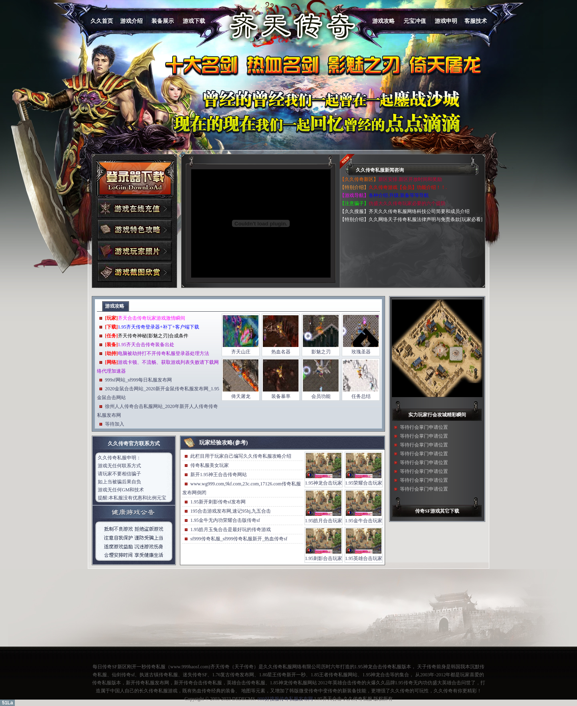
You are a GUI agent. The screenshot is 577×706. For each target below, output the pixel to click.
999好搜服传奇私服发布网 (285, 699)
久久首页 (102, 21)
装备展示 (162, 21)
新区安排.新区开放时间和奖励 (410, 179)
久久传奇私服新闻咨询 (380, 170)
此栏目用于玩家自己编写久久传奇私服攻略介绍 (240, 456)
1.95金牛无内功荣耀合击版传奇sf (225, 520)
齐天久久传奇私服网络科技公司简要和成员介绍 (419, 211)
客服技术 (475, 21)
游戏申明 (446, 21)
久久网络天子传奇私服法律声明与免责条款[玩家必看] (425, 219)
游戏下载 (194, 21)
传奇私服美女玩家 (209, 465)
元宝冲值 (414, 21)
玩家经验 (210, 443)
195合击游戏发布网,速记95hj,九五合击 (230, 511)
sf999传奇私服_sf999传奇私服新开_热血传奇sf (238, 539)
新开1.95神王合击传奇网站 (218, 474)
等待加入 (114, 424)
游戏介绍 (131, 21)
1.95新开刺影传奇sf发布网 (218, 502)
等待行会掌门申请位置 (424, 427)
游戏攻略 (383, 21)
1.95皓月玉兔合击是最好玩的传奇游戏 (230, 529)
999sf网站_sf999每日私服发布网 (138, 380)
